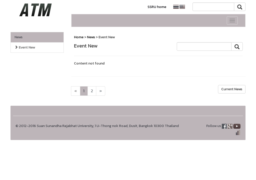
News (18, 37)
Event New (24, 47)
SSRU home (157, 7)
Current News (231, 89)
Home (79, 37)
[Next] (75, 91)
